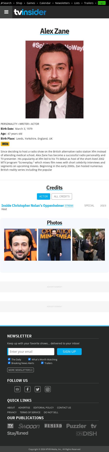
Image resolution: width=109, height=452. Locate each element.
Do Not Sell (51, 412)
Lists (77, 3)
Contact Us (64, 407)
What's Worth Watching (44, 359)
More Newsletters (20, 370)
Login (101, 3)
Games (31, 3)
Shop (19, 3)
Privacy (11, 412)
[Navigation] (6, 12)
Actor (43, 196)
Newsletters (62, 3)
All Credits (62, 196)
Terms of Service (30, 412)
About (11, 407)
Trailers (88, 3)
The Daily (16, 359)
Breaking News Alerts (22, 363)
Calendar (45, 3)
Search (7, 3)
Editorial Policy (43, 407)
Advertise (24, 407)
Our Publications (25, 417)
